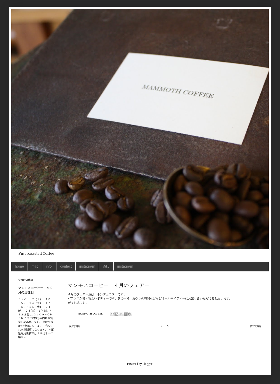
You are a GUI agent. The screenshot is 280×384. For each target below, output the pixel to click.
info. (49, 266)
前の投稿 (255, 326)
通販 (106, 266)
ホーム (165, 326)
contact (66, 266)
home (19, 266)
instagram (87, 266)
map (34, 266)
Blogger (147, 363)
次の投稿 (74, 326)
